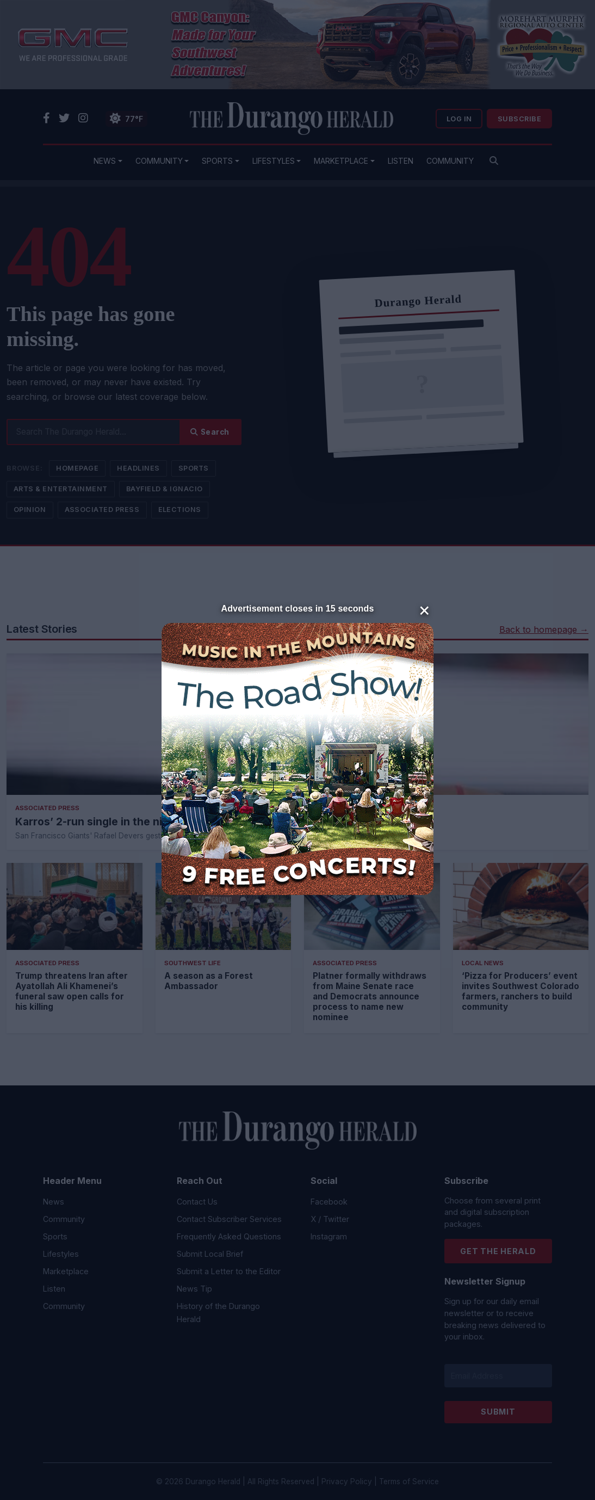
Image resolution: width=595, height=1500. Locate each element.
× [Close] (424, 609)
